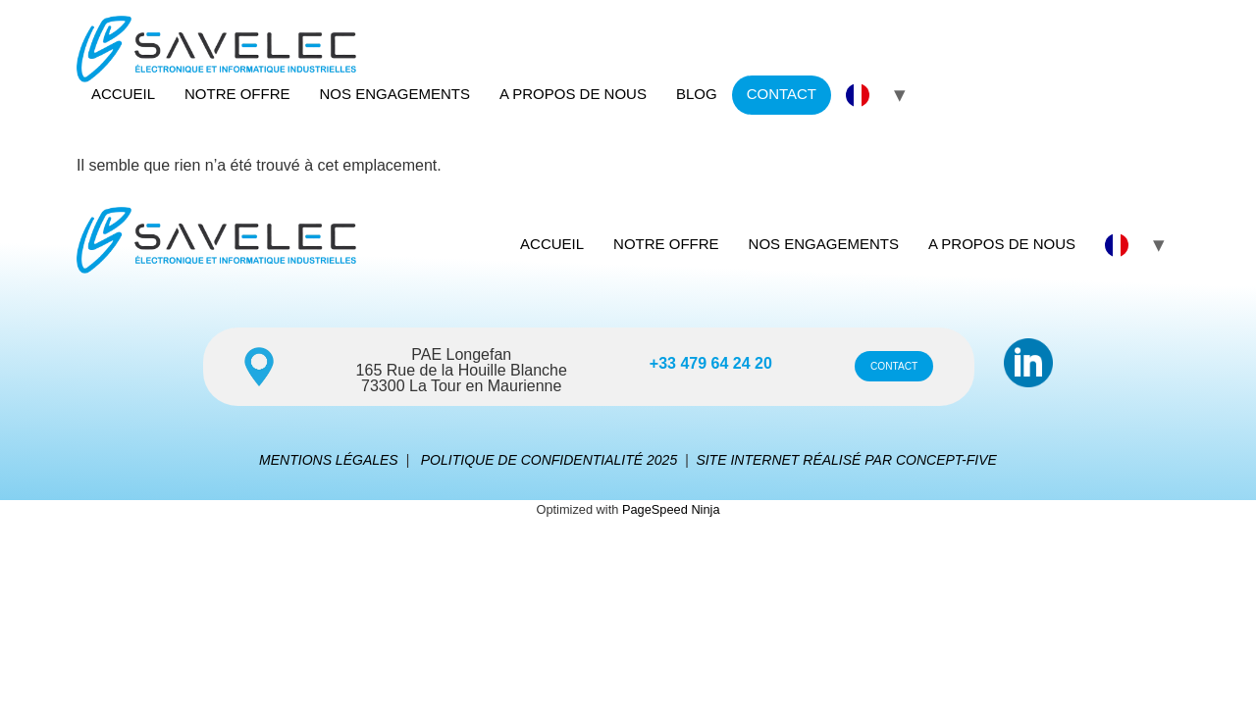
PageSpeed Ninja (671, 509)
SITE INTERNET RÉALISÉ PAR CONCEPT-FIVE (846, 460)
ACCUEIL (123, 93)
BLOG (696, 93)
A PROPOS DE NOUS (573, 93)
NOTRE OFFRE (237, 93)
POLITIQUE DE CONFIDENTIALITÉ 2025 (549, 460)
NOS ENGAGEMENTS (395, 93)
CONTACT (781, 93)
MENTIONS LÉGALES (328, 460)
